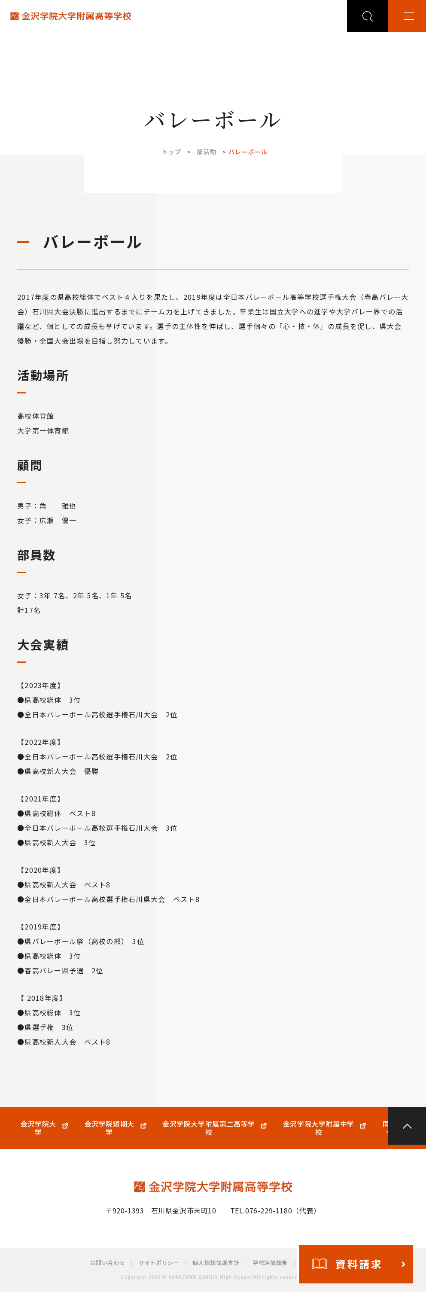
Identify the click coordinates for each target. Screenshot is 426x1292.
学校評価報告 (270, 1262)
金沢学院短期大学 (109, 1128)
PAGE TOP (407, 1126)
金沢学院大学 (38, 1128)
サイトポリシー (158, 1262)
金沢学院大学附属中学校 (318, 1128)
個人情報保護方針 (215, 1262)
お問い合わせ (107, 1262)
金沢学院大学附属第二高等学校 (208, 1128)
